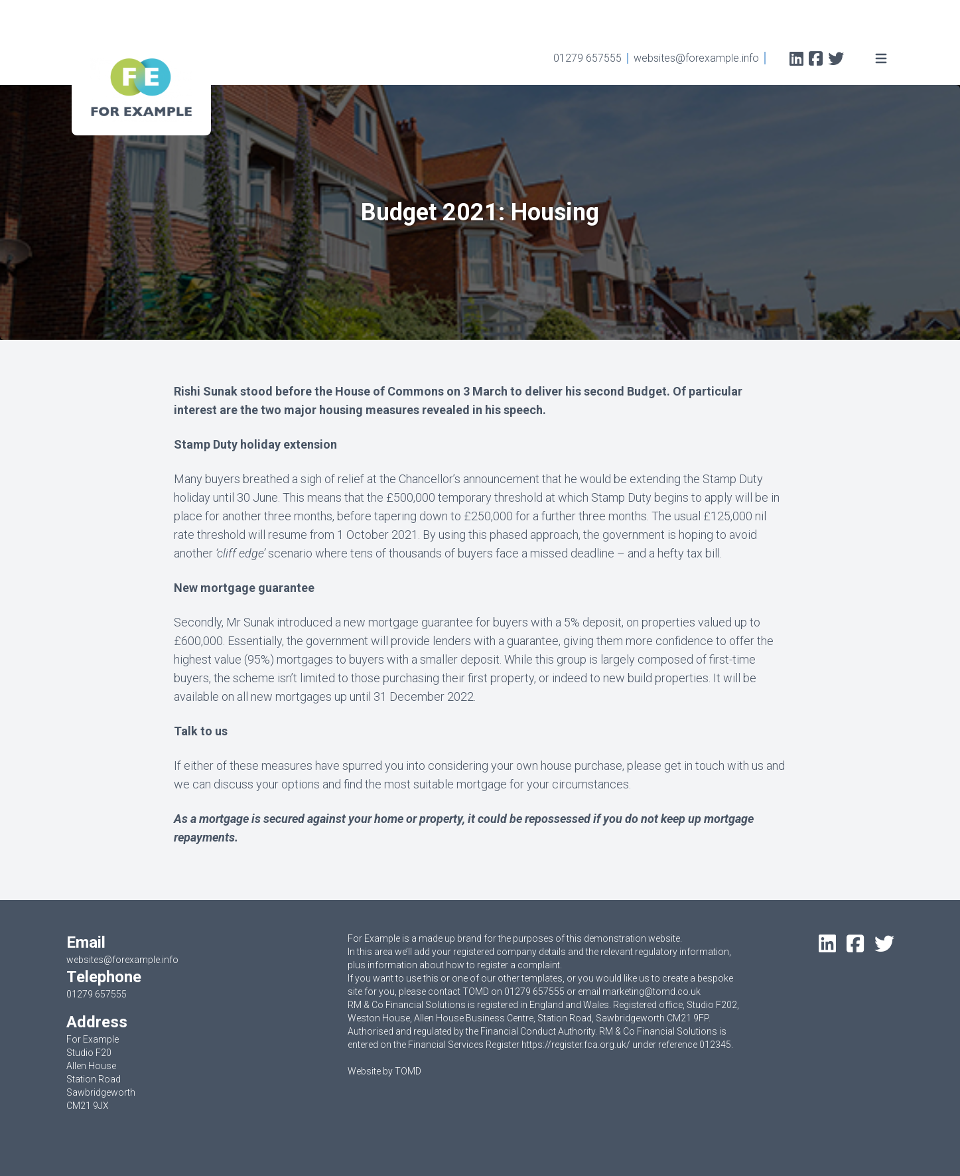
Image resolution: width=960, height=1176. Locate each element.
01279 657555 (587, 58)
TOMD (408, 1071)
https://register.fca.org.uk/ (575, 1044)
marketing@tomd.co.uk (651, 991)
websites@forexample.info (696, 58)
